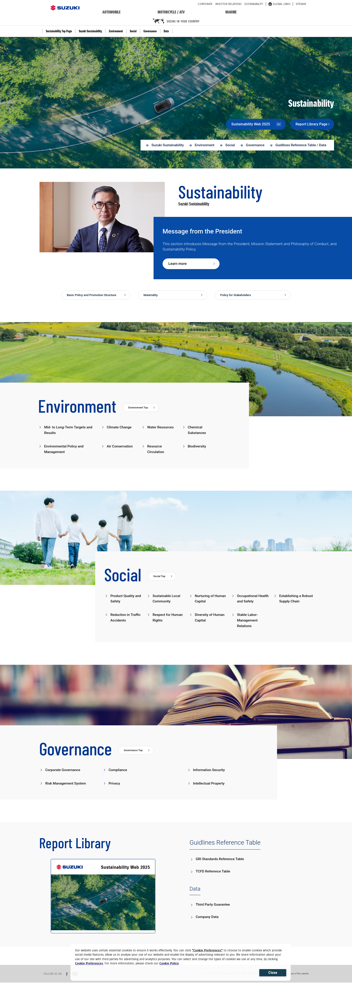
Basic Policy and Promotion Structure (89, 299)
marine (231, 12)
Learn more (177, 265)
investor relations (228, 4)
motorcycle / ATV (171, 12)
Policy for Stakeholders (239, 297)
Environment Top (140, 415)
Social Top (160, 584)
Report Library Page (305, 124)
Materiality (152, 297)
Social (133, 31)
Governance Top (134, 759)
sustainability (253, 4)
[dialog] (180, 962)
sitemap (301, 4)
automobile (111, 12)
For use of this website (297, 982)
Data (166, 31)
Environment (116, 31)
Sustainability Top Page (59, 31)
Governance (150, 31)
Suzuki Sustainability (90, 31)
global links (279, 4)
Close (272, 972)
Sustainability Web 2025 (242, 124)
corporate (205, 4)
